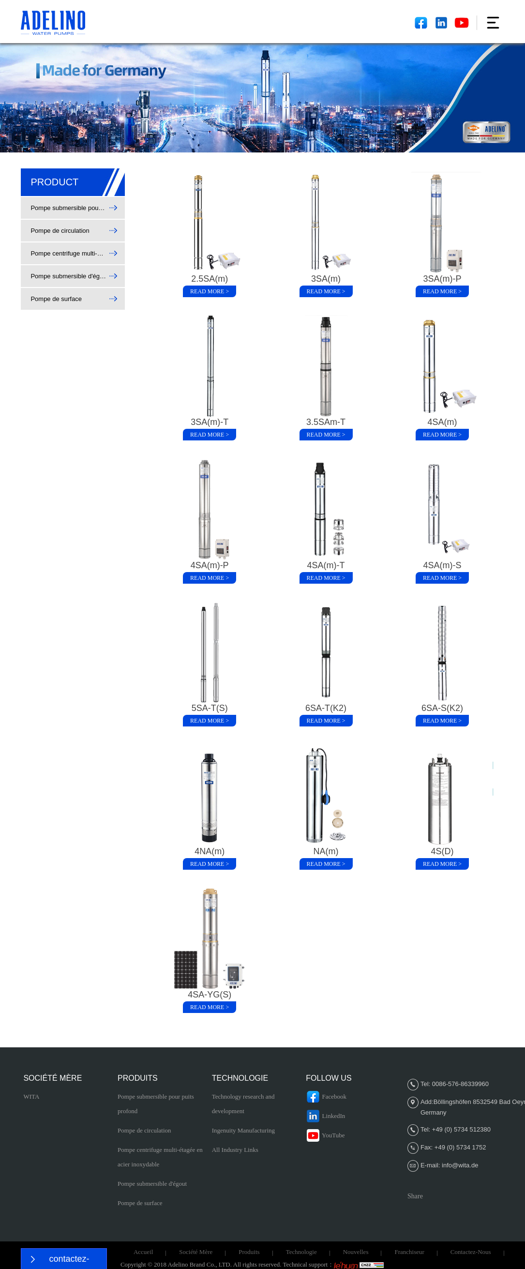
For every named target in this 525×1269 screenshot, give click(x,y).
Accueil (143, 1251)
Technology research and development (243, 1104)
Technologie (301, 1251)
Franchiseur (409, 1251)
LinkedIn (325, 1116)
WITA (31, 1096)
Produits (249, 1251)
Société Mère (195, 1251)
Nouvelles (356, 1251)
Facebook (326, 1096)
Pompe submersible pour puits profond (156, 1104)
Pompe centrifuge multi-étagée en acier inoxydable (160, 1157)
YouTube (325, 1135)
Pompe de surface (140, 1203)
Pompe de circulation (144, 1130)
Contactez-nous (470, 1251)
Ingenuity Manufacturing (243, 1130)
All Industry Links (235, 1149)
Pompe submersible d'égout (152, 1183)
